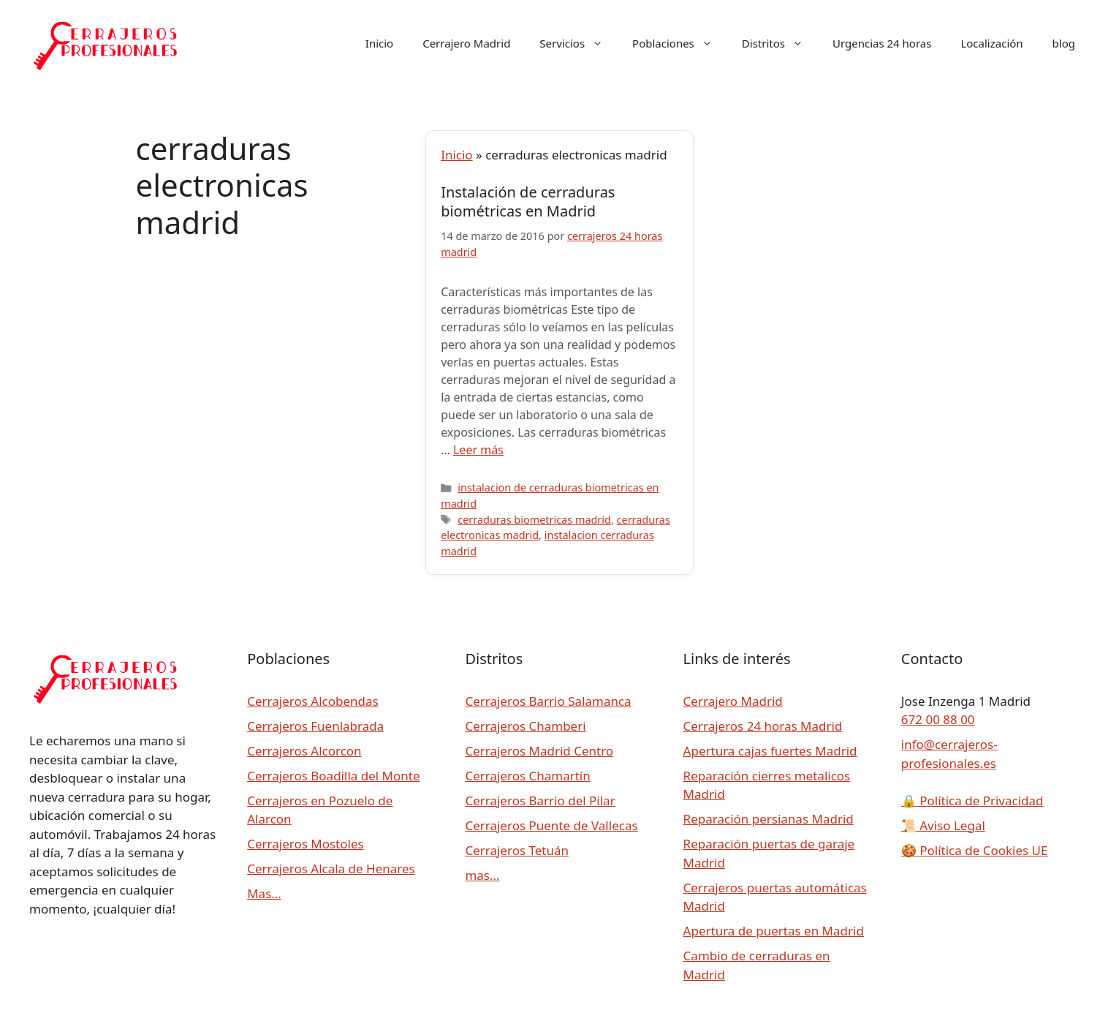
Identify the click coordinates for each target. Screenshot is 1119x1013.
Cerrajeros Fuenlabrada (315, 726)
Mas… (264, 893)
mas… (482, 875)
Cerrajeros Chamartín (527, 775)
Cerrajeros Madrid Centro (539, 750)
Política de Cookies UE (974, 850)
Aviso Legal (943, 825)
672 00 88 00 (938, 719)
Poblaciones (679, 43)
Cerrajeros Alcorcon (304, 750)
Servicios (578, 43)
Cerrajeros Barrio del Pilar (540, 800)
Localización (991, 43)
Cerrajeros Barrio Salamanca (548, 701)
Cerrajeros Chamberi (525, 726)
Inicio (379, 43)
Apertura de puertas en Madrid (773, 930)
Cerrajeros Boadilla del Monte (333, 775)
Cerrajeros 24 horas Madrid (763, 726)
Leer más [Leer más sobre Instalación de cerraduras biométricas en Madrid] (478, 450)
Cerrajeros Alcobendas (312, 701)
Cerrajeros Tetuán (517, 850)
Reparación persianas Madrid (768, 818)
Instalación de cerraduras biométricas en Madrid (528, 201)
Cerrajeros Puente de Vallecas (551, 825)
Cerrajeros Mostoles (305, 843)
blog (1063, 43)
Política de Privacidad (972, 800)
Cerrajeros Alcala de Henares (330, 868)
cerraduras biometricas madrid (534, 520)
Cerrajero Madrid (466, 43)
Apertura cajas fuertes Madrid (770, 750)
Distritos (780, 43)
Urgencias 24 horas (881, 43)
